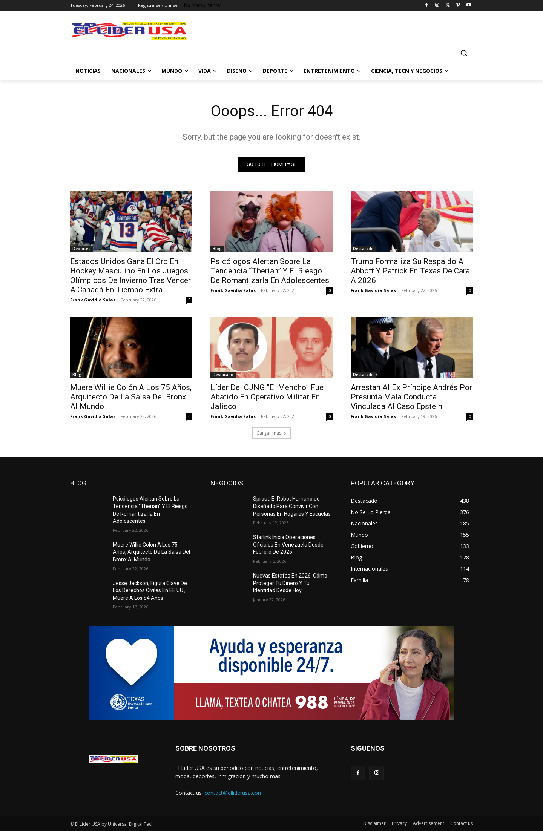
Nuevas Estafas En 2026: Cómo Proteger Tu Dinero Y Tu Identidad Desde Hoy (290, 583)
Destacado (363, 248)
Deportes (81, 248)
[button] (464, 53)
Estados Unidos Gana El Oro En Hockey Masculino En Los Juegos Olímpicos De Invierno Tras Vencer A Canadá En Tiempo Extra (130, 275)
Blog (217, 248)
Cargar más (271, 433)
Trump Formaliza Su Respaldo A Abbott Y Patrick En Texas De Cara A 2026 (410, 271)
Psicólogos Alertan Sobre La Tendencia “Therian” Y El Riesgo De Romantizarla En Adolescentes (269, 271)
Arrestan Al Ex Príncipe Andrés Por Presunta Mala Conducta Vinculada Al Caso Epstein (411, 397)
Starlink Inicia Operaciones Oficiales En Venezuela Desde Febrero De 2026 (288, 544)
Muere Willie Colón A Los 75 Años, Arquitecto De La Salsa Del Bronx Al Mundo (131, 397)
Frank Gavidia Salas (92, 300)
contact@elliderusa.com (233, 792)
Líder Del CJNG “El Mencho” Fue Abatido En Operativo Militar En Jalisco (267, 397)
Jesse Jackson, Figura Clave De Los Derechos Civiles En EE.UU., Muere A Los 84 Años (150, 590)
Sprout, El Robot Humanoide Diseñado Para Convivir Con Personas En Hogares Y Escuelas (292, 506)
